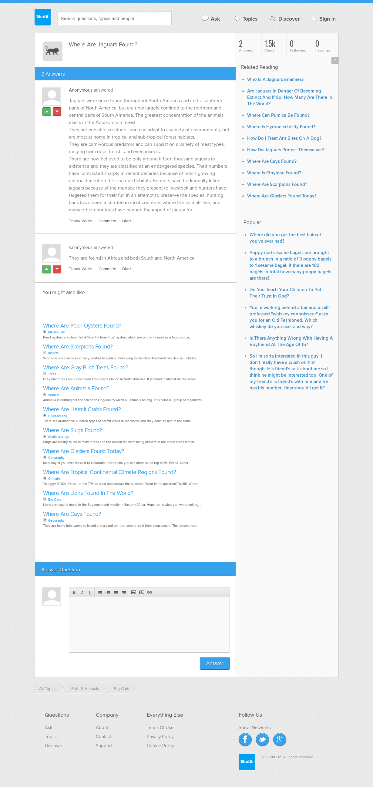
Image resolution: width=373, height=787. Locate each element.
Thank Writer (81, 221)
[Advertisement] (111, 311)
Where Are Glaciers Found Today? (83, 451)
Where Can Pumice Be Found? (278, 115)
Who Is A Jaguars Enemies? (275, 79)
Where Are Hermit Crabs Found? (82, 409)
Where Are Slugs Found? (72, 430)
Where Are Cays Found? (72, 514)
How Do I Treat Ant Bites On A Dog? (284, 138)
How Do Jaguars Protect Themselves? (285, 150)
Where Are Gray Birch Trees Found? (85, 367)
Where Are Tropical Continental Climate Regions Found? (109, 472)
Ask (210, 18)
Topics (245, 18)
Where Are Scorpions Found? (78, 346)
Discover (284, 18)
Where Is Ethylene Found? (274, 173)
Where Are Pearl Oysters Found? (82, 325)
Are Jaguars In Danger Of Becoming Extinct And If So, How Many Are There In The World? (289, 97)
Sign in (322, 18)
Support (104, 745)
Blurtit (43, 18)
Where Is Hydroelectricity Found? (281, 127)
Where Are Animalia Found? (76, 388)
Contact (103, 736)
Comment (107, 221)
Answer (214, 663)
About (102, 727)
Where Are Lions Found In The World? (88, 493)
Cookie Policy (160, 745)
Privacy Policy (160, 736)
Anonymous (80, 90)
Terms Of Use (160, 727)
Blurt (126, 221)
